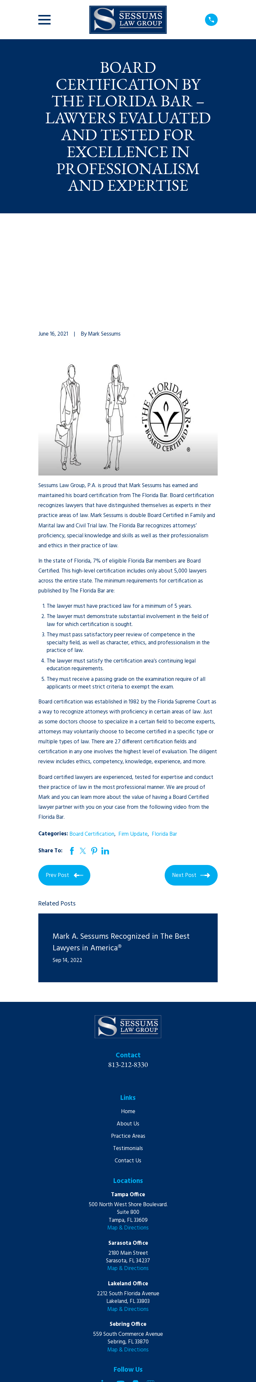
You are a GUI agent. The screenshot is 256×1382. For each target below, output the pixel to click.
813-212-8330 (128, 974)
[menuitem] (47, 1369)
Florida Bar (164, 744)
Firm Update (133, 744)
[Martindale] (135, 1294)
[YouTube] (120, 1294)
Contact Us (128, 1071)
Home (128, 1021)
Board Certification (91, 744)
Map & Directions (128, 1138)
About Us (128, 1034)
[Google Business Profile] (150, 1294)
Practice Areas (128, 1046)
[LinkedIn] (105, 1294)
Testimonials (128, 1058)
